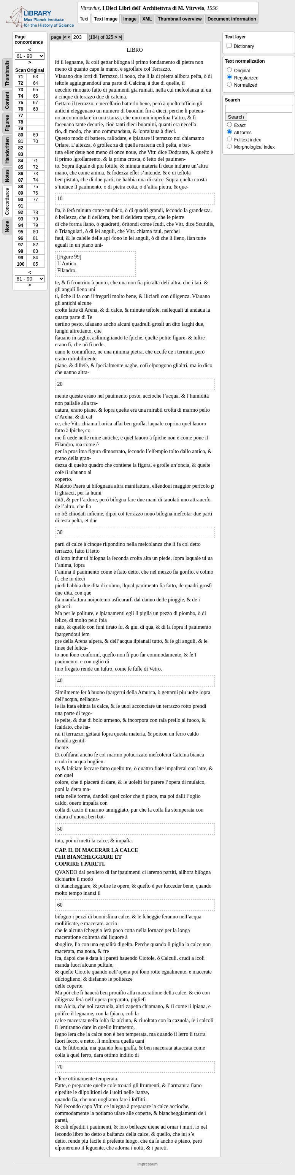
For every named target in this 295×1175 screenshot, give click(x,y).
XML (147, 19)
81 (20, 141)
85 (20, 167)
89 (20, 193)
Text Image (105, 19)
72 (20, 83)
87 (20, 180)
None (7, 226)
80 (20, 135)
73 (20, 89)
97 (20, 244)
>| (120, 37)
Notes (7, 176)
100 (20, 264)
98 (20, 251)
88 (20, 186)
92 (20, 212)
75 (20, 102)
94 (20, 225)
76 (20, 109)
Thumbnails (7, 73)
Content (7, 100)
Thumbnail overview (179, 19)
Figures (7, 123)
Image (130, 19)
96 (20, 238)
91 (20, 206)
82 (20, 148)
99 (20, 257)
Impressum (147, 1164)
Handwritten (7, 150)
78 (20, 122)
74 (20, 96)
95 (20, 232)
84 (20, 160)
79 (20, 128)
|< (65, 37)
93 (20, 219)
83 (20, 154)
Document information (232, 19)
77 (20, 115)
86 (20, 173)
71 (20, 76)
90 (20, 199)
